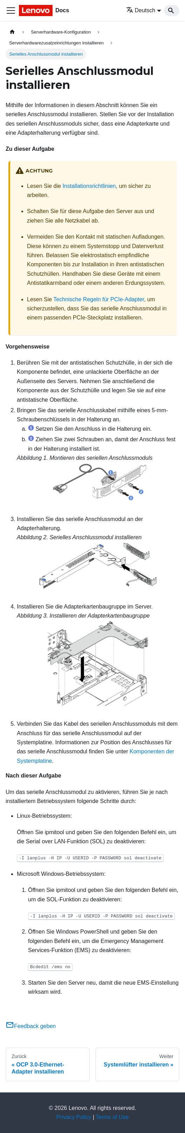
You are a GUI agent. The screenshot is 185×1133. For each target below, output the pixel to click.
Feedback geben (31, 1026)
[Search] (171, 10)
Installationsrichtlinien (89, 186)
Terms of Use (112, 1117)
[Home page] (12, 32)
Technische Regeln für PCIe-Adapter (98, 299)
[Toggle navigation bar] (11, 10)
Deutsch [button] (141, 10)
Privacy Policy (73, 1117)
